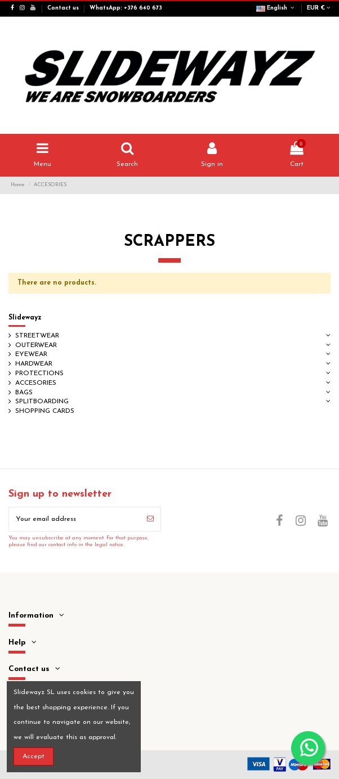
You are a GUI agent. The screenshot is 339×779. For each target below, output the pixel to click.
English (276, 8)
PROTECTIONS (39, 373)
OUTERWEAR (36, 345)
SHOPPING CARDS (44, 411)
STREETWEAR (37, 335)
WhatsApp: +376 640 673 (126, 8)
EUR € (319, 8)
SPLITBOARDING (42, 401)
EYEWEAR (31, 354)
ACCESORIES (35, 383)
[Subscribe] (150, 519)
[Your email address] (74, 519)
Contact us (64, 8)
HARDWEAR (33, 364)
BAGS (24, 392)
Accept (33, 756)
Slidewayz (25, 317)
